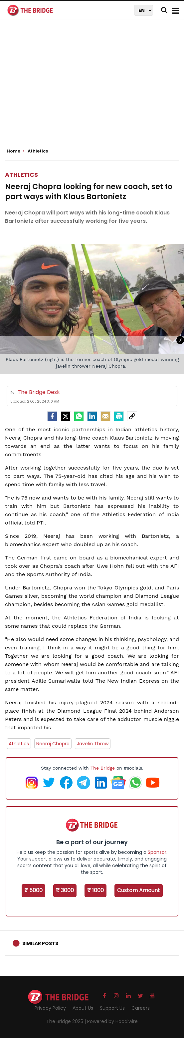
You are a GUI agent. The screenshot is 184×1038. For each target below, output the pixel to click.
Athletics (21, 175)
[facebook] (52, 416)
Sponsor (157, 852)
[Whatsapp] (79, 416)
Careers (140, 1008)
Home (16, 151)
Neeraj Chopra (53, 743)
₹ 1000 (95, 890)
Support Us (112, 1008)
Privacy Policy (50, 1008)
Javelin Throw (92, 743)
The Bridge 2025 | (66, 1021)
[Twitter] (66, 416)
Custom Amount (138, 890)
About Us (83, 1008)
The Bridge (103, 768)
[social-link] (132, 416)
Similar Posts (40, 943)
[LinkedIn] (92, 416)
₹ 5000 (33, 890)
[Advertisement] (94, 86)
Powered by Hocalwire (112, 1021)
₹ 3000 (65, 890)
